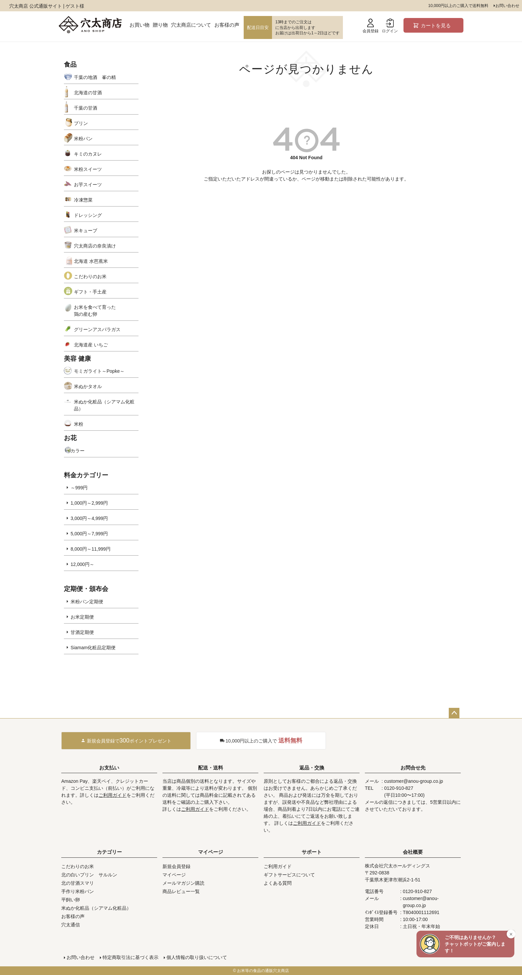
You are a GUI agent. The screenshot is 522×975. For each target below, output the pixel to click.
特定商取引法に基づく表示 (130, 957)
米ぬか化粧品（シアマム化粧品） (104, 405)
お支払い (109, 767)
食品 (70, 64)
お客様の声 (226, 25)
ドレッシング (88, 215)
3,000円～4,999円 (89, 518)
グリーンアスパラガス (97, 329)
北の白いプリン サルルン (89, 874)
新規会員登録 (176, 866)
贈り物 (160, 25)
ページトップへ (454, 713)
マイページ (210, 852)
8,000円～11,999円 (91, 549)
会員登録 (371, 26)
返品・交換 (311, 767)
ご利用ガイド (113, 795)
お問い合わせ (507, 5)
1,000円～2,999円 (89, 503)
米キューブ (85, 230)
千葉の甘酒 (85, 108)
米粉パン (83, 138)
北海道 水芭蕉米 (91, 261)
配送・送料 (210, 767)
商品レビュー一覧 (181, 891)
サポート (312, 852)
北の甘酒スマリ (77, 883)
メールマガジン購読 (183, 883)
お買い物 (139, 25)
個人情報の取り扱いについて (196, 957)
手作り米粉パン (77, 891)
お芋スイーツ (88, 184)
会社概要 (413, 852)
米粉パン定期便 (87, 601)
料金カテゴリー (86, 475)
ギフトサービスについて (289, 874)
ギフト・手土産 (90, 291)
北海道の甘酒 (88, 92)
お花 (70, 437)
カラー (78, 450)
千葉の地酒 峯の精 (95, 77)
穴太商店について (191, 25)
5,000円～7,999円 (89, 533)
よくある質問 (278, 883)
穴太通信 (70, 924)
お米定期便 (82, 617)
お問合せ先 (412, 767)
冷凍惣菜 (83, 200)
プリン (81, 123)
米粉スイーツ (88, 169)
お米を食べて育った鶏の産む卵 (95, 310)
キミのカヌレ (88, 154)
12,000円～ (82, 564)
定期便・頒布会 (86, 588)
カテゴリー (109, 852)
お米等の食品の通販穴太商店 (263, 970)
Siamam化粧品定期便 (93, 647)
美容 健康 (77, 358)
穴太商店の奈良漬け (95, 245)
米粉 (78, 424)
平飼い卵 (70, 899)
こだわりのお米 (90, 276)
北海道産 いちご (91, 344)
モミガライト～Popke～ (99, 371)
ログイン (390, 26)
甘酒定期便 (82, 632)
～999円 (79, 487)
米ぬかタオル (88, 386)
